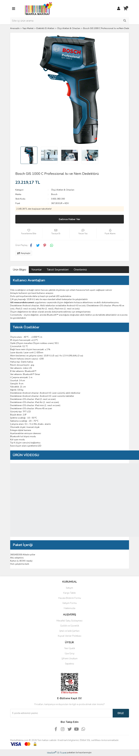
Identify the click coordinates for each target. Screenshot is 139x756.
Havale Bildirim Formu (69, 598)
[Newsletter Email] (61, 713)
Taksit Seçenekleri (58, 270)
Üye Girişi (69, 653)
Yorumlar (36, 270)
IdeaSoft (51, 752)
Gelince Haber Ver (69, 219)
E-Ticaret (62, 752)
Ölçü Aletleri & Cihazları (62, 189)
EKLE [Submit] (121, 713)
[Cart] (125, 8)
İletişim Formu (70, 603)
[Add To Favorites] (28, 233)
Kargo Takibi (69, 593)
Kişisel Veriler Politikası (69, 636)
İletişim (69, 587)
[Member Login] (118, 8)
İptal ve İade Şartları (69, 631)
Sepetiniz (69, 663)
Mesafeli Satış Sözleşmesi (69, 620)
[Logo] (37, 8)
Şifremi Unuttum (69, 658)
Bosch (54, 194)
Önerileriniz (80, 270)
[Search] (69, 20)
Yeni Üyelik (69, 648)
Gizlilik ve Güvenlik (69, 625)
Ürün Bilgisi (19, 270)
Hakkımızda (69, 608)
